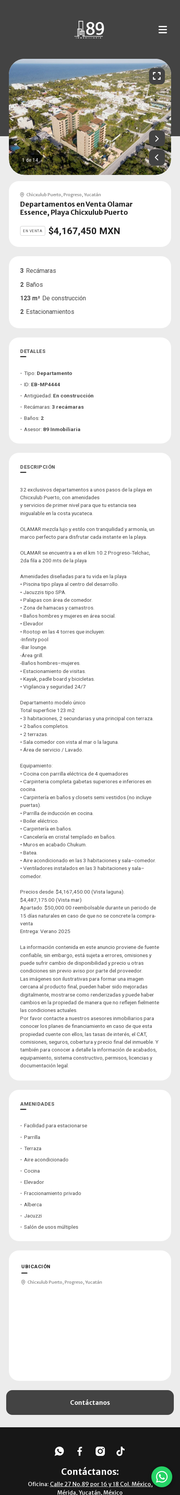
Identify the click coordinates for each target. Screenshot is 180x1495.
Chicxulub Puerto (43, 194)
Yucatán (92, 194)
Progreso (72, 194)
